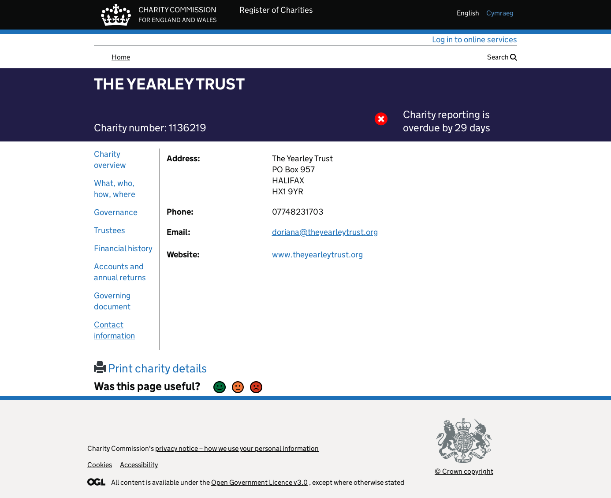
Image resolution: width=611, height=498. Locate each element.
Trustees (109, 230)
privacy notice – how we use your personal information (237, 448)
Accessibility (139, 465)
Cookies (99, 465)
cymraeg (500, 13)
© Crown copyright (464, 471)
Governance (116, 212)
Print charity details (150, 368)
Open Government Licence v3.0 (259, 482)
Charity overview (110, 159)
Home (121, 57)
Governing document (112, 301)
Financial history (123, 248)
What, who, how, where (114, 188)
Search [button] (502, 57)
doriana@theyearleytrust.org (325, 232)
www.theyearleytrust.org (317, 254)
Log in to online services (474, 39)
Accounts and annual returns (120, 271)
